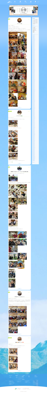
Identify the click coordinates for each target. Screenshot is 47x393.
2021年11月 (34, 80)
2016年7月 (34, 130)
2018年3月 (34, 114)
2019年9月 (34, 102)
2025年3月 (34, 46)
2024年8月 (34, 52)
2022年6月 (34, 74)
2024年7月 (34, 53)
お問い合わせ (36, 376)
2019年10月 (34, 101)
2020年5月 (34, 95)
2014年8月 (34, 141)
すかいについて (15, 2)
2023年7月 (34, 63)
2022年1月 (34, 78)
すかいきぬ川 (34, 27)
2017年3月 (34, 124)
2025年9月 (34, 41)
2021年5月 (34, 85)
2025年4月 (34, 45)
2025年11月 (34, 39)
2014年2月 (34, 145)
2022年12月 (34, 69)
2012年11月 (34, 157)
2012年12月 (34, 156)
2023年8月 (34, 62)
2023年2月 (34, 67)
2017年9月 (34, 119)
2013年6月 (34, 151)
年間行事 (16, 377)
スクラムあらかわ (34, 29)
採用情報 (30, 2)
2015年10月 (34, 134)
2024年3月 (34, 56)
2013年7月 (34, 150)
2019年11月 (34, 100)
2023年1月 (34, 68)
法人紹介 (10, 376)
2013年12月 (34, 147)
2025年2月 (34, 47)
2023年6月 (34, 64)
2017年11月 (34, 117)
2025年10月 (34, 40)
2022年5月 (34, 75)
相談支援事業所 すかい (11, 384)
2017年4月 (34, 123)
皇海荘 (33, 31)
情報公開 (10, 377)
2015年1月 (34, 139)
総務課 (33, 32)
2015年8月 (34, 135)
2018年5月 (34, 112)
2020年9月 (34, 92)
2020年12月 (34, 89)
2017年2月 (34, 125)
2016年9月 (34, 128)
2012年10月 (34, 158)
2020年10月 (34, 91)
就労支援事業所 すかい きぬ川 (11, 383)
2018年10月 (34, 108)
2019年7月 (34, 103)
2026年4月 (34, 35)
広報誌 (29, 376)
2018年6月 (34, 111)
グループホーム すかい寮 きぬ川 (12, 382)
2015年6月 (34, 136)
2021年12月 (34, 79)
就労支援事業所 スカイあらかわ (27, 382)
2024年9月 (34, 51)
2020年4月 (34, 96)
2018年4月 (34, 113)
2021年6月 (34, 84)
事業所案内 (20, 2)
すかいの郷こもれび (34, 28)
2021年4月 (34, 86)
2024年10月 (34, 50)
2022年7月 (34, 73)
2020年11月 (34, 90)
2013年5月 (34, 152)
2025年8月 (34, 42)
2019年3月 (34, 106)
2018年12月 (34, 107)
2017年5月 (34, 122)
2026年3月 (34, 36)
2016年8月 (34, 129)
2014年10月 (34, 140)
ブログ (29, 375)
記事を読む (19, 107)
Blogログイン (34, 162)
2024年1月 (34, 58)
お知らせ (35, 2)
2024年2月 (34, 57)
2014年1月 (34, 146)
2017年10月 (34, 118)
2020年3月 (34, 97)
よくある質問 (26, 2)
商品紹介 (16, 376)
